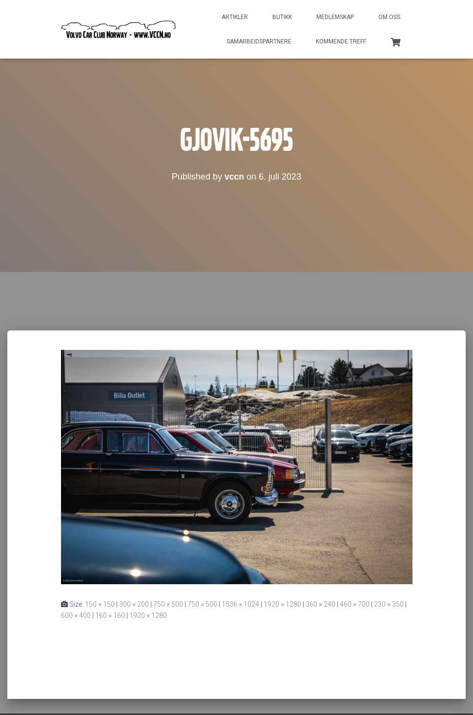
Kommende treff (341, 41)
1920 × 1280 (282, 604)
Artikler (235, 17)
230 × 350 (389, 604)
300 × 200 (134, 604)
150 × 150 (100, 604)
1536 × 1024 (240, 604)
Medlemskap (335, 17)
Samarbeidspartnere (258, 41)
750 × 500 (168, 604)
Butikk (282, 17)
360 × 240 (320, 604)
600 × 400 (76, 615)
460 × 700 (355, 604)
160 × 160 (110, 615)
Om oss (389, 17)
